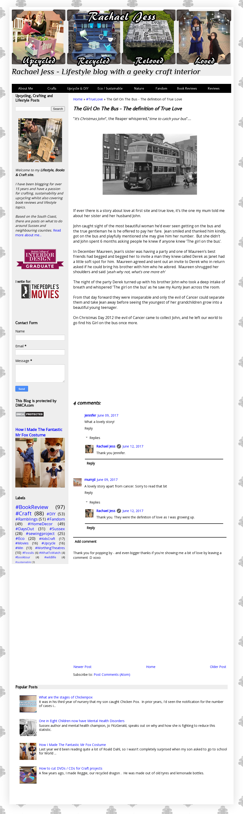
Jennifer (90, 415)
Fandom (161, 88)
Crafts (51, 88)
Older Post (218, 666)
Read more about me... (38, 232)
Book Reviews (187, 88)
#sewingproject (40, 533)
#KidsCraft (47, 538)
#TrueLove (94, 99)
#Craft (23, 513)
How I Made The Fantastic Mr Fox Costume (38, 432)
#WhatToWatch (50, 553)
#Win (19, 548)
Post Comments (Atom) (112, 674)
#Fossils (28, 553)
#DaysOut (24, 528)
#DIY (50, 514)
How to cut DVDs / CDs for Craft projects (70, 768)
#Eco (20, 538)
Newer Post (82, 666)
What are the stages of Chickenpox (65, 697)
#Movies (22, 543)
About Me (25, 88)
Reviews (213, 88)
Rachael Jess (105, 446)
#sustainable (23, 562)
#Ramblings (26, 519)
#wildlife (50, 557)
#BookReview (31, 507)
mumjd (89, 479)
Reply (88, 428)
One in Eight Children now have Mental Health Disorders (82, 721)
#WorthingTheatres (50, 548)
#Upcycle (48, 543)
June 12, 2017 (132, 446)
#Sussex (57, 528)
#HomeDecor (40, 523)
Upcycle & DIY (79, 88)
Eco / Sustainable (111, 88)
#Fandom (56, 519)
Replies (94, 437)
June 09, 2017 (107, 415)
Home (78, 99)
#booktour (22, 557)
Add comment (85, 541)
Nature (139, 88)
